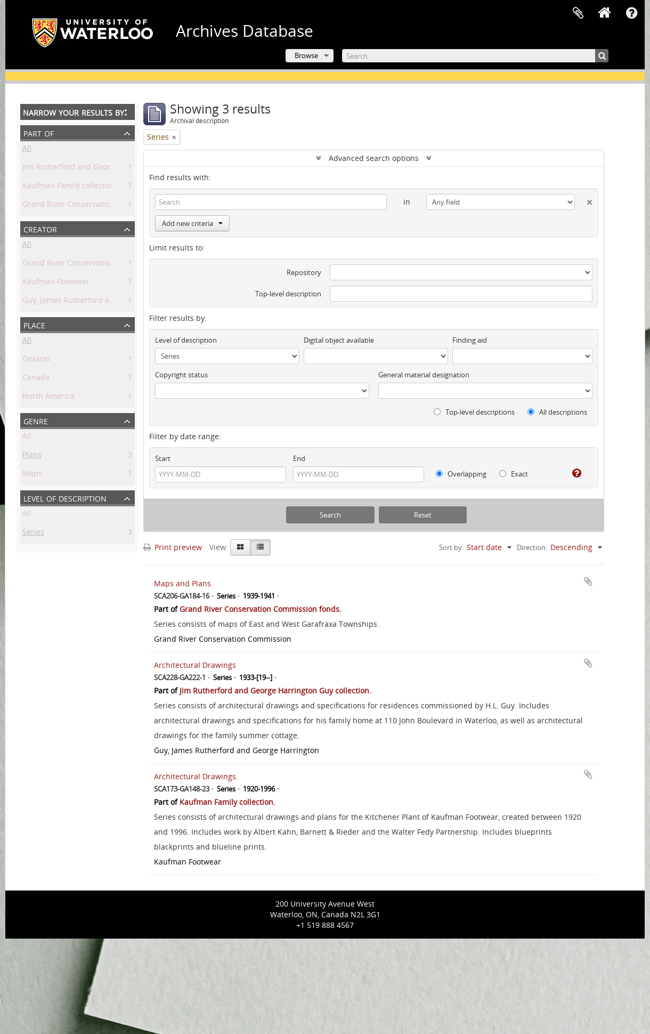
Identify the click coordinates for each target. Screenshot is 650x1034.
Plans (32, 456)
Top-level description (288, 293)
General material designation (423, 374)
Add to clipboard (588, 581)
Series (33, 534)
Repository (304, 272)
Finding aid (469, 340)
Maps (32, 475)
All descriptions (557, 412)
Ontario (36, 361)
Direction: (532, 547)
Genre (35, 420)
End (299, 458)
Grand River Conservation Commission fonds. (103, 206)
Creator (40, 228)
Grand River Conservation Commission (91, 265)
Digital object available (339, 340)
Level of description (65, 497)
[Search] (475, 55)
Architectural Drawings (195, 665)
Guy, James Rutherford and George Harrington (105, 302)
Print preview (172, 547)
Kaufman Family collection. (70, 187)
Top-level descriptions (474, 412)
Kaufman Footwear (56, 283)
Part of (38, 132)
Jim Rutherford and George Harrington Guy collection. (118, 169)
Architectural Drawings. (196, 776)
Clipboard (578, 13)
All (26, 150)
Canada (36, 379)
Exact (513, 474)
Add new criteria (192, 223)
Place (34, 324)
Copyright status (181, 374)
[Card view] (240, 547)
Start (162, 458)
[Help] (572, 473)
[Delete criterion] (583, 200)
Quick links (631, 13)
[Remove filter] (174, 137)
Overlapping (461, 474)
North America (48, 398)
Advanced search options (374, 158)
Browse (306, 55)
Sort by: (451, 547)
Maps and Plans (182, 583)
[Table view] (260, 547)
